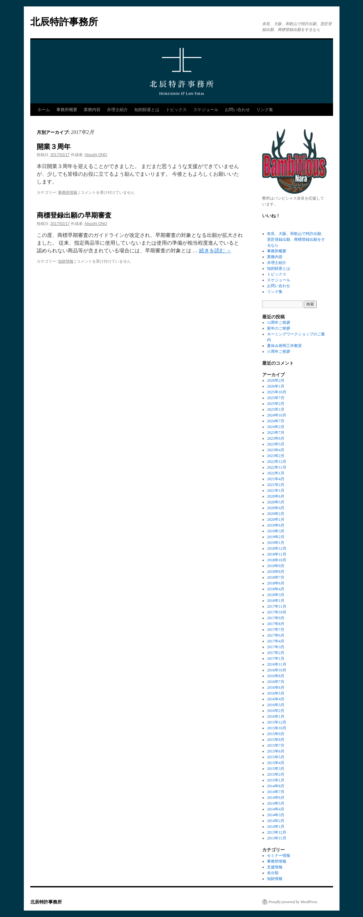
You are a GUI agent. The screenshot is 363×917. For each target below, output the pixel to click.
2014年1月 (275, 826)
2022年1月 (275, 473)
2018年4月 (275, 589)
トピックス (176, 109)
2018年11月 (276, 554)
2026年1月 (275, 386)
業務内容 (92, 109)
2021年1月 (275, 490)
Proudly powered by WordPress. (293, 902)
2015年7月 (275, 745)
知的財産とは (146, 109)
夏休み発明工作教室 (284, 345)
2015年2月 (275, 774)
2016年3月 (275, 705)
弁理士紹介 (117, 109)
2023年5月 (275, 444)
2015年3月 (275, 768)
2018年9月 (275, 566)
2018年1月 (275, 600)
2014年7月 (275, 792)
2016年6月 (275, 687)
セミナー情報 (278, 855)
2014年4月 (275, 809)
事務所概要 (66, 109)
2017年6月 (275, 635)
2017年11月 (276, 606)
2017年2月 (275, 652)
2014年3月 (275, 815)
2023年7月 (275, 432)
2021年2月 (275, 484)
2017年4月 (275, 641)
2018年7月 (275, 577)
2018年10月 (276, 560)
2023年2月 (275, 456)
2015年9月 (275, 734)
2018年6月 (275, 583)
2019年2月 (275, 537)
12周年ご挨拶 (278, 322)
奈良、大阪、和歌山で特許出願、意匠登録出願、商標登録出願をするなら (296, 239)
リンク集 (264, 109)
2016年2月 (275, 710)
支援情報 (274, 867)
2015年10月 (276, 728)
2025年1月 (275, 409)
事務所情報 (67, 192)
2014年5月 (275, 803)
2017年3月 (275, 647)
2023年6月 (275, 438)
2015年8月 (275, 739)
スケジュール (205, 109)
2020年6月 (275, 496)
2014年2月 (275, 821)
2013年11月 (276, 838)
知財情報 (65, 261)
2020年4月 (275, 508)
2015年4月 (275, 763)
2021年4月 (275, 479)
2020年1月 (275, 519)
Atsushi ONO (95, 155)
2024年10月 (276, 415)
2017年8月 (275, 624)
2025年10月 (276, 392)
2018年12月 (276, 548)
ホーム (43, 109)
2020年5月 (275, 502)
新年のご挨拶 (278, 328)
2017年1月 (275, 658)
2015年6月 (275, 751)
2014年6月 (275, 797)
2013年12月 (276, 832)
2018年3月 (275, 595)
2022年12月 (276, 461)
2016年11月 (276, 664)
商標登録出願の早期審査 (74, 215)
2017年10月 (276, 612)
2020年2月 (275, 513)
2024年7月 (275, 421)
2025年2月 (275, 403)
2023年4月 (275, 450)
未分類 (273, 873)
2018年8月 (275, 571)
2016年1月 (275, 716)
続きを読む (215, 250)
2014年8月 (275, 786)
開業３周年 (54, 146)
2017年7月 (275, 629)
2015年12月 (276, 722)
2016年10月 (276, 670)
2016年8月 (275, 676)
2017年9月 (275, 618)
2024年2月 (275, 427)
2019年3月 (275, 531)
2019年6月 (275, 525)
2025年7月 (275, 398)
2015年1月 (275, 780)
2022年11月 (276, 467)
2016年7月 (275, 681)
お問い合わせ (237, 109)
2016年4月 (275, 699)
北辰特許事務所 (64, 21)
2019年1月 (275, 542)
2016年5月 (275, 693)
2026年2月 (275, 380)
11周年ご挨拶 (278, 351)
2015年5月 (275, 757)
